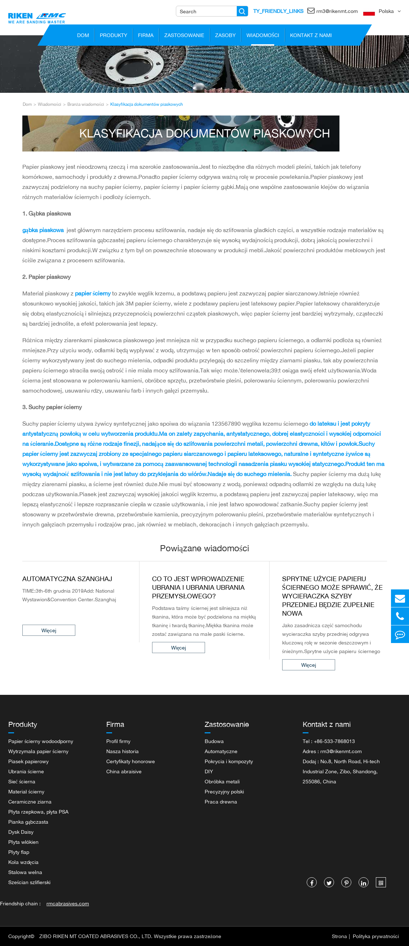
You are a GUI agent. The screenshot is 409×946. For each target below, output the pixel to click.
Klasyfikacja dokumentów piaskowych (146, 104)
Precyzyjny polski (224, 791)
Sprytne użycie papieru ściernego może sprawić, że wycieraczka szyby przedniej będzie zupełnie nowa (332, 596)
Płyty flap (18, 852)
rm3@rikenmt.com (332, 10)
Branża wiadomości (85, 104)
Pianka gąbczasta (28, 822)
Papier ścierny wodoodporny (40, 741)
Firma (145, 37)
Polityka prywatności (376, 936)
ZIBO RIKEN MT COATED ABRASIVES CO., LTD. (95, 936)
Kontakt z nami (311, 37)
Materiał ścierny (26, 791)
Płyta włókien (23, 842)
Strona (339, 936)
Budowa (214, 741)
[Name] (242, 11)
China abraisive (124, 771)
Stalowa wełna (25, 872)
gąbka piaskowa (43, 230)
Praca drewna (221, 801)
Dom (83, 37)
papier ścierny (93, 293)
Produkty (113, 37)
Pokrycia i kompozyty (229, 761)
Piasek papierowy (28, 761)
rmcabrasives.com (67, 903)
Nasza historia (122, 751)
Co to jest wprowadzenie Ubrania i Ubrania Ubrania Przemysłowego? (198, 587)
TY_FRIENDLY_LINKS (278, 11)
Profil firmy (118, 741)
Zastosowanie (184, 37)
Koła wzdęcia (23, 862)
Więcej (38, 630)
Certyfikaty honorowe (130, 761)
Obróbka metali (222, 781)
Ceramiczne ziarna (30, 801)
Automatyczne (221, 751)
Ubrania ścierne (26, 771)
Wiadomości (263, 37)
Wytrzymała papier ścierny (38, 751)
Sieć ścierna (22, 781)
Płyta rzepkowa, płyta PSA (38, 812)
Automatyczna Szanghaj (67, 579)
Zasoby (225, 37)
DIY (209, 771)
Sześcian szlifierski (29, 882)
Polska (386, 11)
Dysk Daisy (21, 832)
